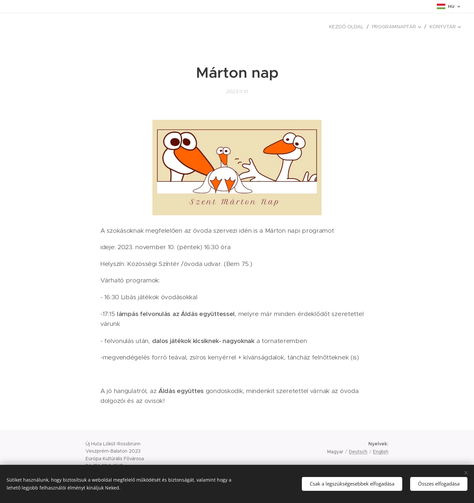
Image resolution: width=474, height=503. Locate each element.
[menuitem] (350, 26)
